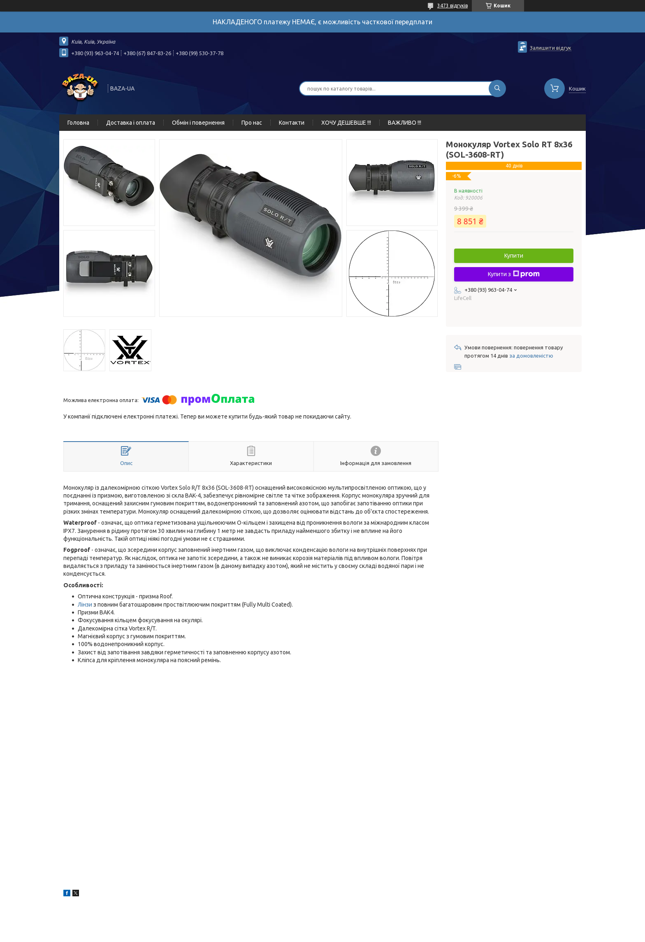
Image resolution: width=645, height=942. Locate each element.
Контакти (291, 123)
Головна (78, 123)
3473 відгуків (452, 5)
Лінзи (85, 604)
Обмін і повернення (198, 123)
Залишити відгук (550, 48)
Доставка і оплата (130, 123)
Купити (513, 255)
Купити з (514, 274)
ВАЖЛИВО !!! (404, 123)
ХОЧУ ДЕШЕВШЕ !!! (346, 123)
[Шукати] (497, 88)
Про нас (251, 123)
